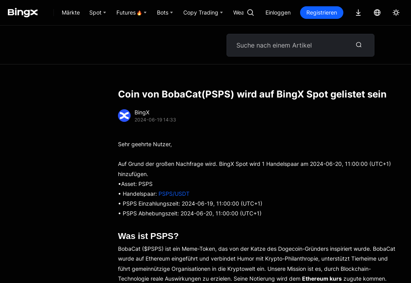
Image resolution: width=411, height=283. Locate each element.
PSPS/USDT (174, 193)
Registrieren (321, 12)
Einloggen (278, 12)
